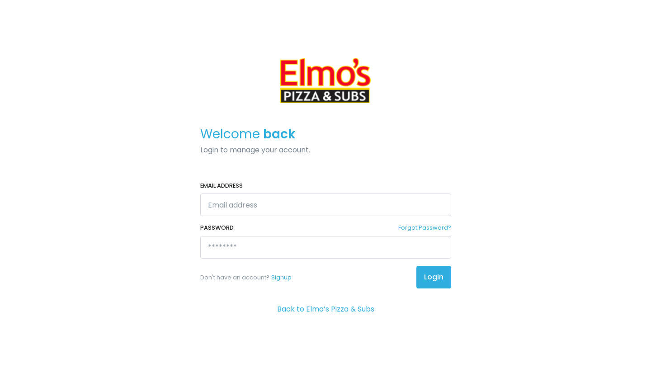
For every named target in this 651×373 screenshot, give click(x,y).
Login (433, 277)
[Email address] (325, 205)
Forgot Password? (424, 227)
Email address (221, 185)
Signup (281, 277)
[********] (325, 247)
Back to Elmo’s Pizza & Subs (325, 309)
